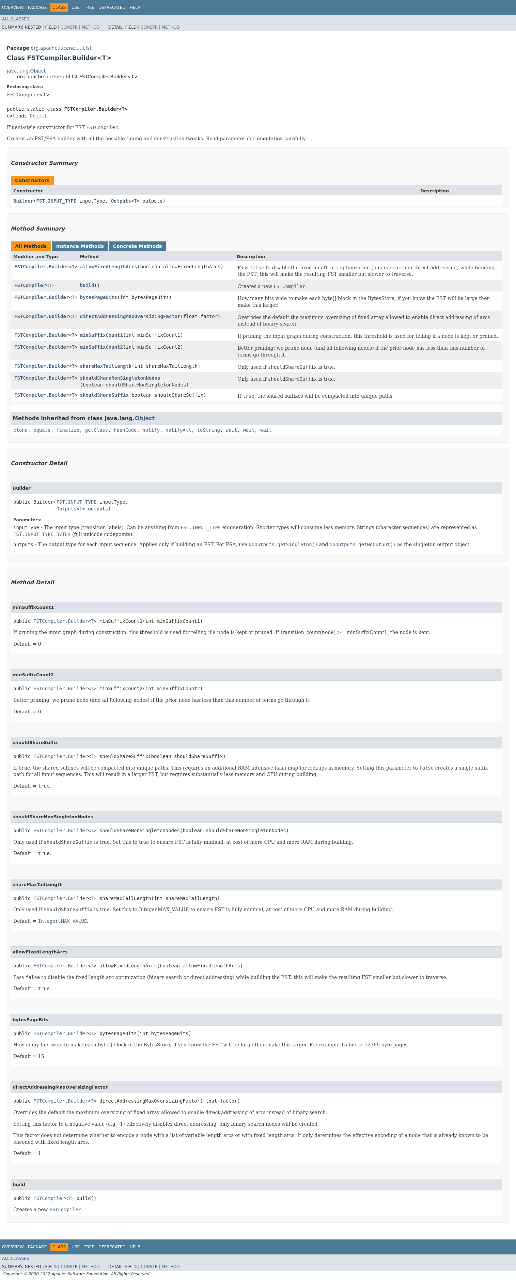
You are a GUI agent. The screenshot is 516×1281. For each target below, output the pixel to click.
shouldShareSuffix (104, 395)
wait (231, 430)
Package (37, 7)
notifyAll (178, 430)
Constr (69, 27)
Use (76, 7)
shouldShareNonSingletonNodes (120, 378)
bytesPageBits (98, 297)
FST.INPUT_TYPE (56, 201)
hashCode (125, 430)
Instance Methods (80, 246)
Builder (23, 201)
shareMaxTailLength (105, 366)
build (87, 285)
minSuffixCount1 (101, 335)
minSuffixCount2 (101, 347)
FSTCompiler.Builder (41, 266)
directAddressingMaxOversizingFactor (130, 316)
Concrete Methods (137, 246)
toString (208, 430)
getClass (96, 430)
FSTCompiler (23, 94)
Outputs (121, 201)
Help (135, 7)
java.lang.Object (26, 71)
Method (91, 27)
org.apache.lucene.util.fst (61, 48)
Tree (89, 7)
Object (38, 115)
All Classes (15, 19)
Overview (13, 7)
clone (20, 430)
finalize (67, 430)
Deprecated (112, 7)
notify (151, 430)
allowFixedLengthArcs (108, 266)
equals (42, 430)
